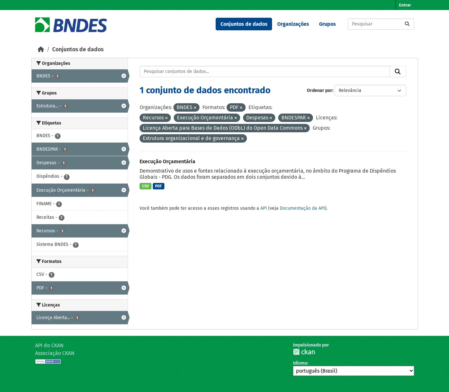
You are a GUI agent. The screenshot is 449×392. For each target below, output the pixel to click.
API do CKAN (49, 345)
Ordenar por (319, 90)
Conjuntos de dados (244, 24)
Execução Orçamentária (167, 161)
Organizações (293, 24)
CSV (145, 186)
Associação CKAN (54, 353)
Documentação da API (302, 208)
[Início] (41, 49)
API (263, 208)
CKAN (304, 351)
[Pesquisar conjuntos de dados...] (381, 24)
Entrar (405, 5)
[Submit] (407, 24)
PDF (158, 186)
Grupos (327, 24)
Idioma (300, 363)
